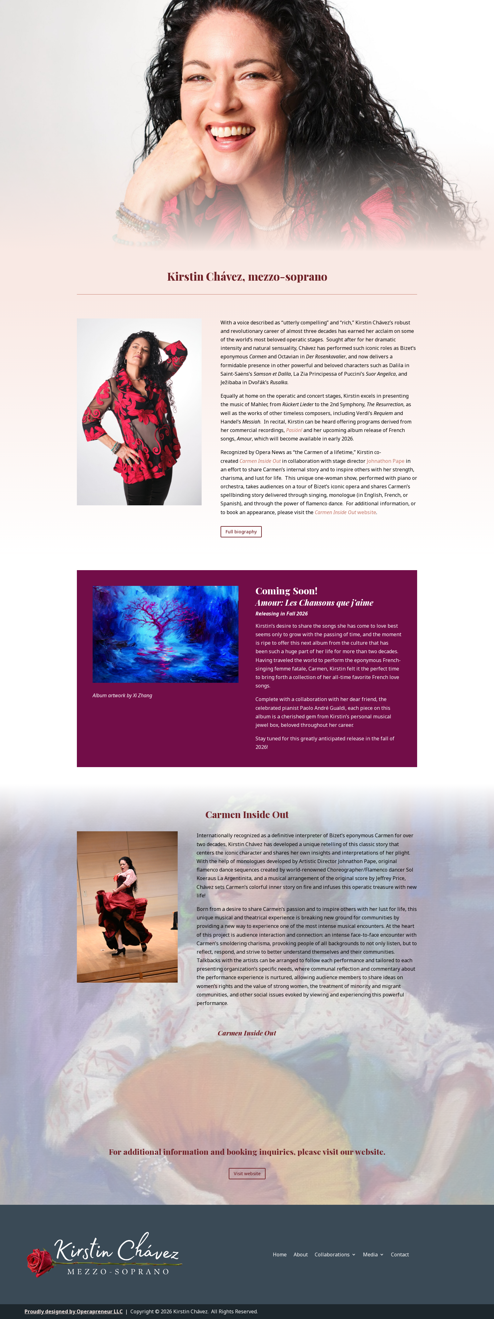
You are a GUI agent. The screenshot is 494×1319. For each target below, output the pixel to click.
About (301, 1255)
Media (370, 1255)
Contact (400, 1255)
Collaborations (332, 1255)
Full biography (241, 532)
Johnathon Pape (386, 460)
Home (280, 1255)
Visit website (247, 1173)
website (345, 512)
